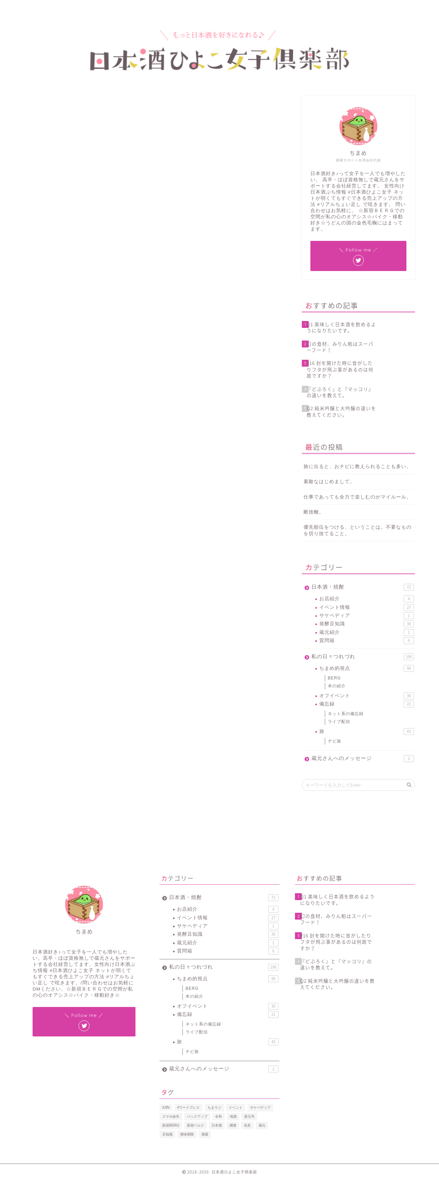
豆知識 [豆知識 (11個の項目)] (167, 1134)
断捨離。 (314, 512)
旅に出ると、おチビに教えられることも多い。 (358, 466)
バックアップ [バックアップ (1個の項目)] (197, 1116)
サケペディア (366, 615)
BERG (334, 678)
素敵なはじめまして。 (329, 481)
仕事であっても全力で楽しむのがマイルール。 (358, 497)
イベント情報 (38, 106)
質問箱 (366, 640)
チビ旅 (334, 741)
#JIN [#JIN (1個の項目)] (165, 1107)
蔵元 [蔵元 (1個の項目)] (262, 1125)
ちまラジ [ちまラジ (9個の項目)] (214, 1107)
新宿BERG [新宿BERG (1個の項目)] (170, 1125)
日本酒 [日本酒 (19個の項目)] (217, 1125)
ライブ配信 (339, 721)
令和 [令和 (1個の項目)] (218, 1116)
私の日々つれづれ (362, 656)
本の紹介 (337, 686)
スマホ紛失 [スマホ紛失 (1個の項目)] (170, 1116)
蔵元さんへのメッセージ (362, 758)
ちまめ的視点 (366, 668)
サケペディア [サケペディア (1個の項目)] (260, 1107)
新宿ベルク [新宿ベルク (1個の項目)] (195, 1125)
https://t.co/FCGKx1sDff (135, 418)
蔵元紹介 (366, 632)
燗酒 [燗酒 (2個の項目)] (232, 1125)
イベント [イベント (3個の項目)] (235, 1107)
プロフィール (65, 8)
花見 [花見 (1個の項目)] (247, 1125)
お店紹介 (366, 598)
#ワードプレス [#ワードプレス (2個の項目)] (188, 1107)
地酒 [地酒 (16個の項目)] (233, 1116)
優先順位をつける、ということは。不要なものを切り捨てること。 (358, 530)
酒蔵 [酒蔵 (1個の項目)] (204, 1134)
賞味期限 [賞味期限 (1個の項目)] (187, 1134)
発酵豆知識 (366, 623)
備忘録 (366, 704)
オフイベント (366, 695)
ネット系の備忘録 (346, 713)
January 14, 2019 (194, 437)
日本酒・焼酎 (362, 587)
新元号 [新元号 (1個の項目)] (249, 1116)
